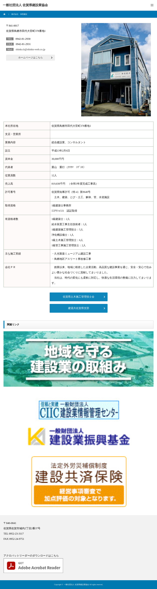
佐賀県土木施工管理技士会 (78, 296)
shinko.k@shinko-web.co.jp (30, 49)
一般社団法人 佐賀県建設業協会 (76, 584)
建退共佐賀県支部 (78, 308)
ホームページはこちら (30, 57)
